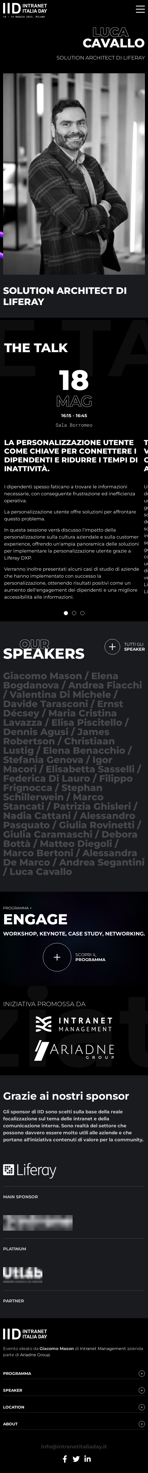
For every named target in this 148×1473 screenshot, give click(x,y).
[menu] (140, 9)
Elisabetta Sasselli (90, 769)
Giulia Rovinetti (97, 825)
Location (13, 1407)
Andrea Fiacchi (105, 685)
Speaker (12, 1390)
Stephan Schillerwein (53, 792)
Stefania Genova (43, 759)
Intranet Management (103, 1348)
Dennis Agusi (35, 731)
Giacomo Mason (42, 675)
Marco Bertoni (38, 853)
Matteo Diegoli (76, 843)
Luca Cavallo (41, 871)
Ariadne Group (35, 1354)
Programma (17, 1373)
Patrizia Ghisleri (92, 806)
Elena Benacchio (84, 750)
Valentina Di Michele (60, 694)
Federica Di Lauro (46, 778)
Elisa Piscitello (86, 722)
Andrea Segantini (102, 862)
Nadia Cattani (37, 815)
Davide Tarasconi (45, 703)
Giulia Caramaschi (47, 834)
